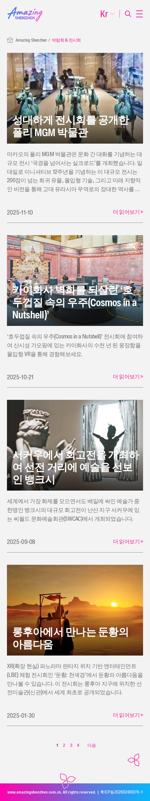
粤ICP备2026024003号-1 (121, 792)
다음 (91, 745)
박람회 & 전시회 (66, 40)
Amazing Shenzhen (31, 40)
